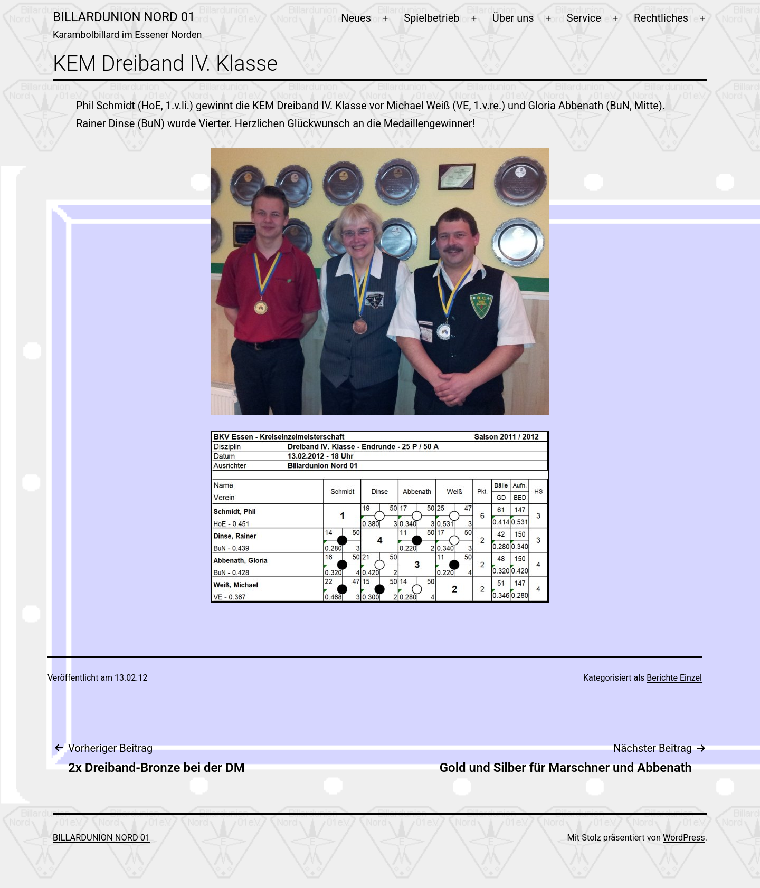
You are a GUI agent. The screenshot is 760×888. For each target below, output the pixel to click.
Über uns (513, 18)
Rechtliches (661, 18)
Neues (356, 18)
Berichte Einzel (674, 678)
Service (584, 18)
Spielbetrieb (431, 18)
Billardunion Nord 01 (124, 16)
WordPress (684, 838)
